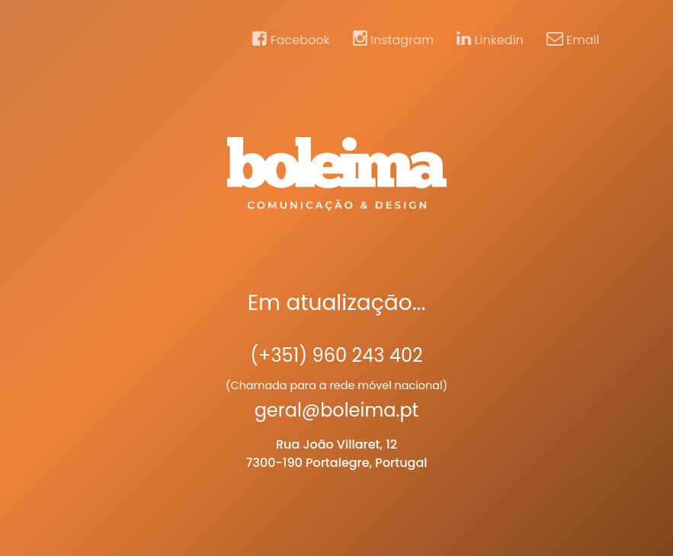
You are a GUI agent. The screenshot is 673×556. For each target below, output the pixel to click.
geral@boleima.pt (337, 410)
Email (573, 39)
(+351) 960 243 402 (336, 355)
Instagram (393, 39)
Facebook (290, 39)
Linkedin (490, 39)
